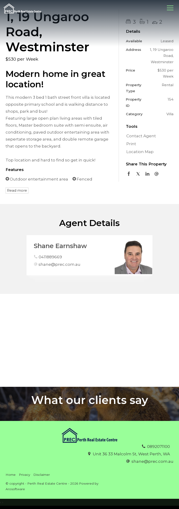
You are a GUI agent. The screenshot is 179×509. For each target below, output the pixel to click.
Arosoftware (15, 489)
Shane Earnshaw (60, 246)
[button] (148, 144)
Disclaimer (41, 474)
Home (11, 474)
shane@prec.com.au (59, 264)
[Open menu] (170, 7)
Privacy (24, 474)
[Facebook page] (169, 476)
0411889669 (50, 257)
